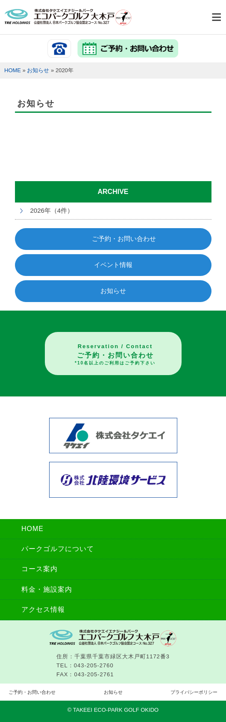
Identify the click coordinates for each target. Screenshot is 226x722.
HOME (12, 70)
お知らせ (38, 70)
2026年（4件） (52, 210)
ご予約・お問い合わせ (124, 238)
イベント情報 (113, 264)
